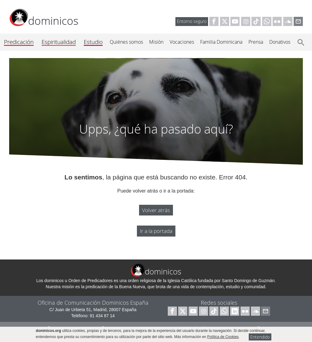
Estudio (93, 42)
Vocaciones (182, 42)
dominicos (43, 20)
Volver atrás (156, 210)
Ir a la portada (156, 230)
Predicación (19, 42)
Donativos (279, 42)
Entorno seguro (192, 21)
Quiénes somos (126, 42)
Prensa (255, 42)
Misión (156, 42)
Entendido (260, 337)
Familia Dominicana (221, 42)
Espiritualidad (59, 42)
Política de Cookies (223, 337)
